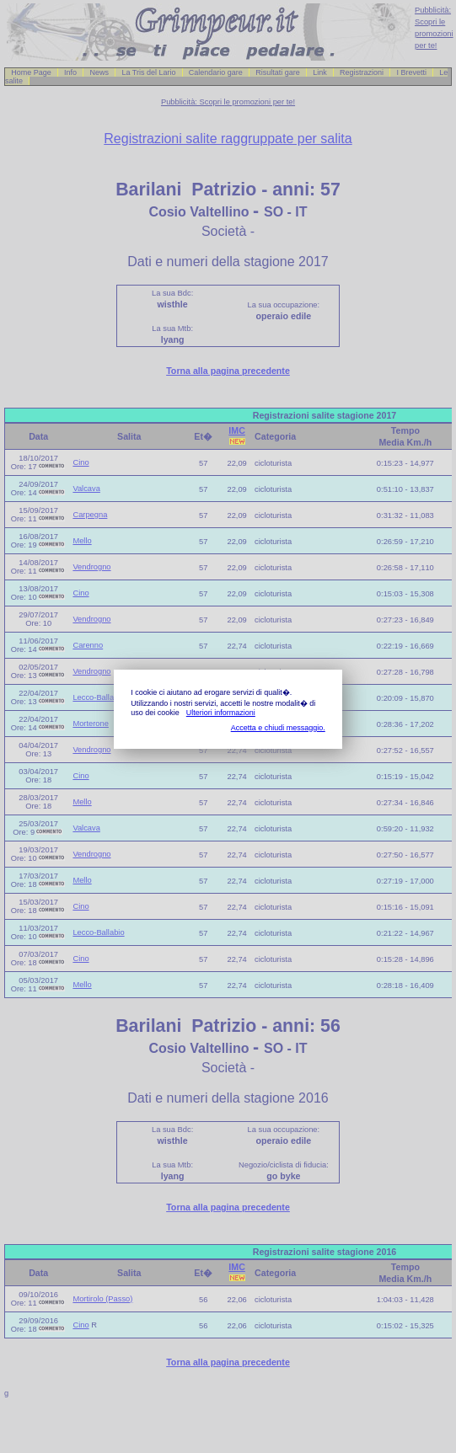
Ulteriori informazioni (220, 712)
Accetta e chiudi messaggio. (278, 728)
